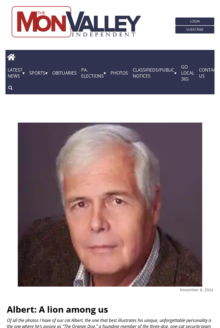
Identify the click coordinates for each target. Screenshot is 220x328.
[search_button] (10, 88)
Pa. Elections (92, 73)
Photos (119, 73)
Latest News (15, 73)
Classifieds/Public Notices (153, 73)
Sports (37, 73)
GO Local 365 (187, 73)
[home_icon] (11, 57)
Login (195, 21)
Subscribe (195, 29)
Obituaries (64, 73)
